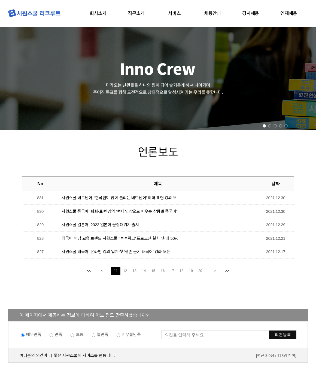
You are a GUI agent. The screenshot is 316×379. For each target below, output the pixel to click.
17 (172, 271)
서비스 (174, 13)
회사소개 (98, 13)
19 (191, 271)
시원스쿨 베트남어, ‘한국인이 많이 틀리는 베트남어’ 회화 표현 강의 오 (119, 197)
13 (134, 271)
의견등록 (283, 334)
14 (144, 271)
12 (125, 271)
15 (153, 271)
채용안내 (212, 13)
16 (163, 271)
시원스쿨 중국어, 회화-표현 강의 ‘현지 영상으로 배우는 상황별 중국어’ (119, 211)
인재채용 (288, 13)
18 (181, 271)
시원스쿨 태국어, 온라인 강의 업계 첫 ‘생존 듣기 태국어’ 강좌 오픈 (116, 251)
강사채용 (250, 13)
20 (200, 271)
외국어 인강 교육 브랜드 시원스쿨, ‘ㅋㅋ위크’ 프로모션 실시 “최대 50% (120, 238)
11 (116, 271)
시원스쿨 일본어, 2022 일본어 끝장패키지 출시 (100, 224)
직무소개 (136, 13)
